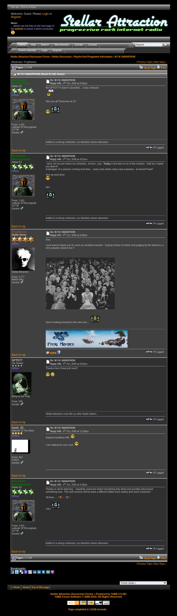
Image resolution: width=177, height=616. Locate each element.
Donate (79, 45)
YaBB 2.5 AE (118, 594)
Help (33, 45)
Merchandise (62, 45)
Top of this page (40, 587)
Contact (92, 45)
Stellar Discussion (62, 56)
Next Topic (159, 62)
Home (22, 45)
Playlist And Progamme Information (93, 56)
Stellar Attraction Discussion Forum (30, 56)
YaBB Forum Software (67, 596)
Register (16, 17)
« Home (16, 587)
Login (45, 13)
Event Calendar (28, 50)
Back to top (19, 150)
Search (45, 45)
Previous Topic (144, 62)
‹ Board (26, 587)
